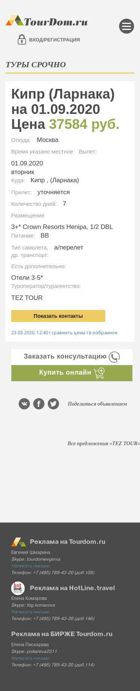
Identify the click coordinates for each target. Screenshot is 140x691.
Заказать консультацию (72, 356)
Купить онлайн (72, 372)
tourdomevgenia (43, 559)
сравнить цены (68, 332)
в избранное (103, 332)
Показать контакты (58, 316)
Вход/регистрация (54, 40)
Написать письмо (30, 566)
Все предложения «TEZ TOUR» (104, 443)
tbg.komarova (41, 605)
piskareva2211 (42, 652)
